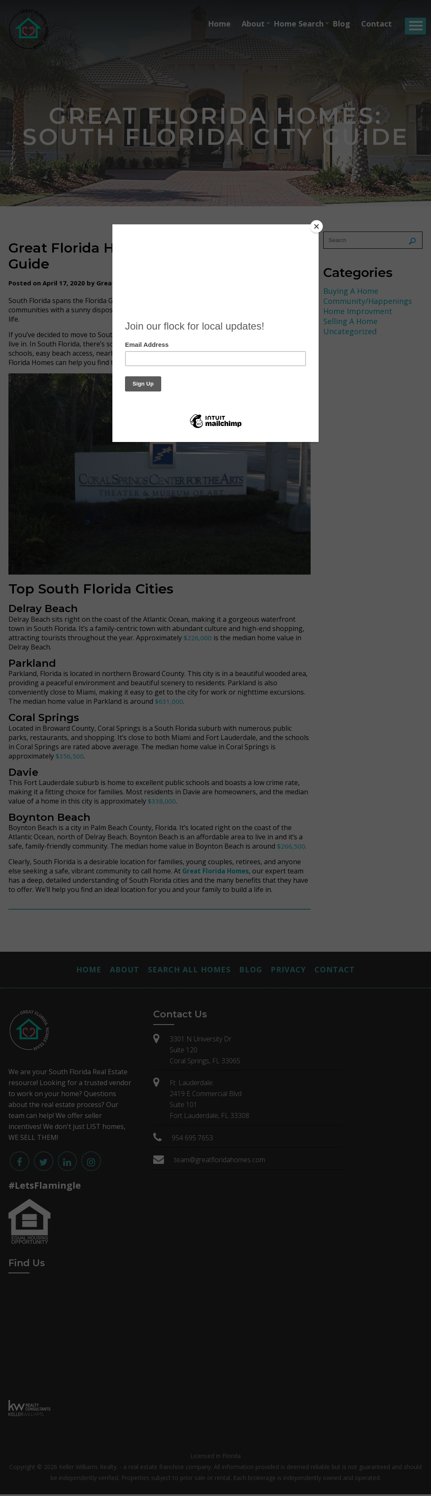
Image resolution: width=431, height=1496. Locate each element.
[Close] (316, 226)
